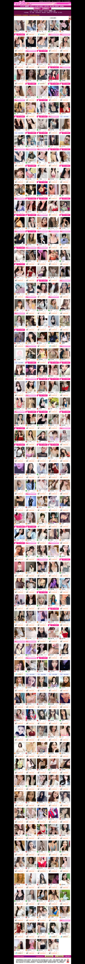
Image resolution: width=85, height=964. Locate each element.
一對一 (46, 31)
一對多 (68, 31)
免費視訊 (23, 31)
